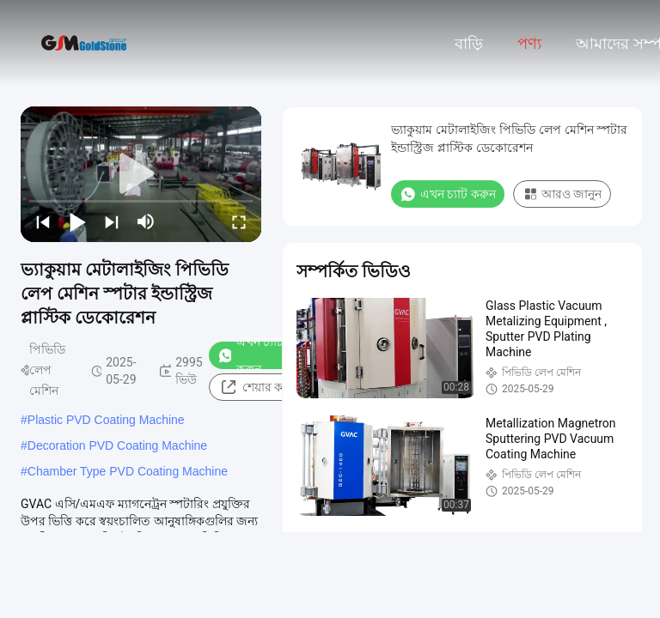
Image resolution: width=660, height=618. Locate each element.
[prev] (43, 221)
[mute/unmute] (146, 221)
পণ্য (529, 43)
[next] (112, 221)
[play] (140, 174)
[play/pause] (77, 221)
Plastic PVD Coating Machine (106, 420)
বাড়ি (469, 43)
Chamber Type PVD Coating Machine (128, 471)
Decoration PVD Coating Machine (117, 445)
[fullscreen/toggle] (239, 221)
